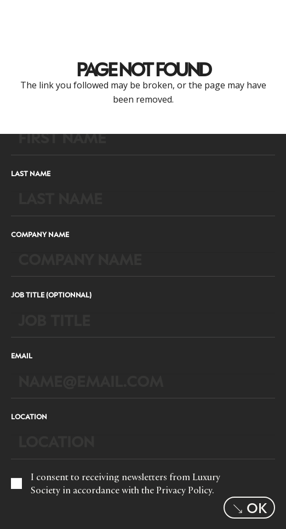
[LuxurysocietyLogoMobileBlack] (25, 16)
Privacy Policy (184, 490)
